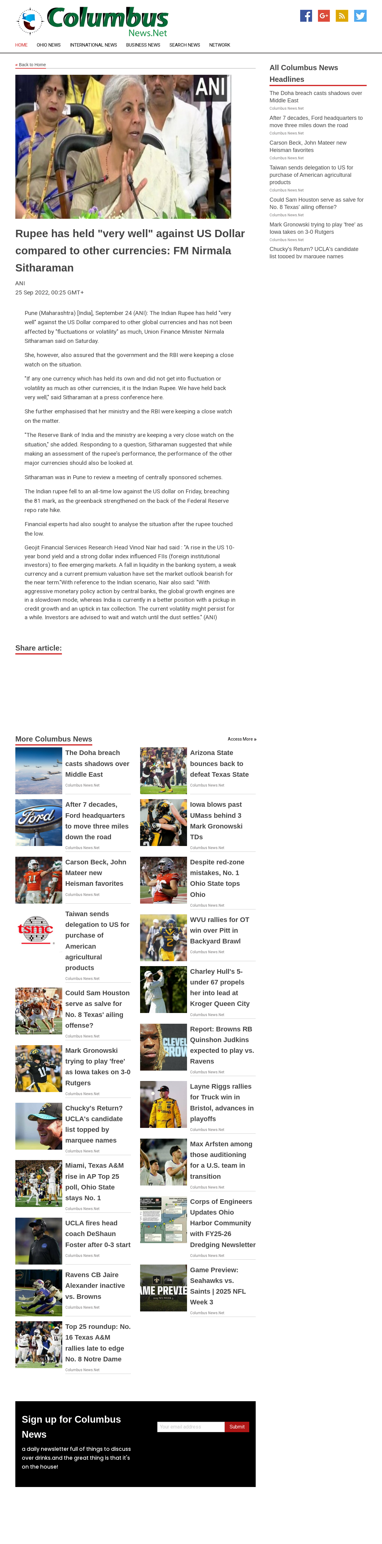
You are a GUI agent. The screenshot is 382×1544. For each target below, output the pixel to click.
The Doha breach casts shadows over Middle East (97, 763)
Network (219, 45)
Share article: (38, 648)
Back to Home (30, 65)
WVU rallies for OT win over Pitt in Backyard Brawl (219, 930)
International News (93, 45)
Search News (185, 45)
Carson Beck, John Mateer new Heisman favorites (95, 872)
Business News (143, 45)
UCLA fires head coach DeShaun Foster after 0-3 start (98, 1233)
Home (21, 45)
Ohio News (49, 45)
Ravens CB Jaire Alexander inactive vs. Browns (95, 1285)
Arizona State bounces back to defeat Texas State (219, 763)
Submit (237, 1427)
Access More (240, 739)
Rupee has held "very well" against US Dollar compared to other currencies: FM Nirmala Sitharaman (130, 250)
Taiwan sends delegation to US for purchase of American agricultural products (311, 175)
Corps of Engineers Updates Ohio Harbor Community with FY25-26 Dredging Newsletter (223, 1223)
